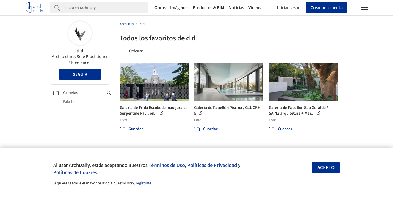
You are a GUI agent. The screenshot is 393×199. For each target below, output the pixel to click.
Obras (160, 8)
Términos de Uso (167, 165)
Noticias (236, 8)
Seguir (80, 74)
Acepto (326, 167)
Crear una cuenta (327, 8)
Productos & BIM (208, 8)
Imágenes (179, 8)
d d (80, 50)
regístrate (143, 183)
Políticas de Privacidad (212, 165)
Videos (254, 8)
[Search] (106, 7)
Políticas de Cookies (75, 172)
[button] (133, 51)
